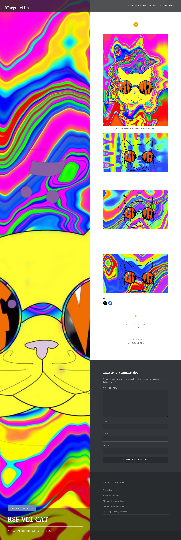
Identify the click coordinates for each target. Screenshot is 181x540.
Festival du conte (110, 490)
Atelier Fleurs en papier (113, 506)
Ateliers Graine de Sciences (115, 501)
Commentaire (110, 388)
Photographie (168, 6)
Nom (105, 421)
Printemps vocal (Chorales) (115, 511)
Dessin (153, 6)
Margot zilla (17, 7)
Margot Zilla (24, 531)
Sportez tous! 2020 (111, 495)
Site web (107, 446)
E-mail (106, 434)
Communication (137, 6)
